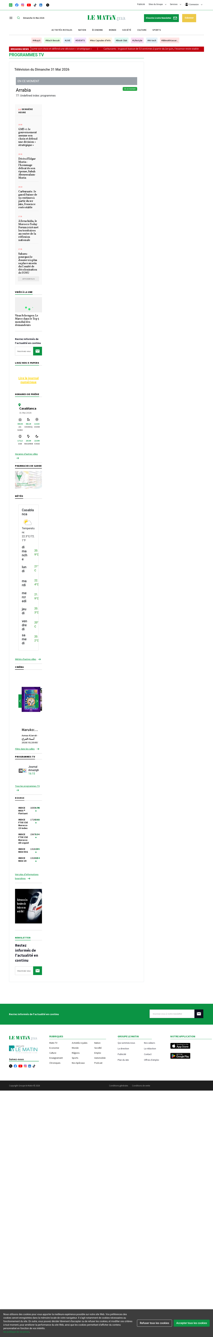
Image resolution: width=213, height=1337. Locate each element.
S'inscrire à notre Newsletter (161, 18)
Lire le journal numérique (28, 380)
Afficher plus (28, 279)
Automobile (100, 1057)
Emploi (97, 1052)
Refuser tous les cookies (154, 1323)
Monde (112, 30)
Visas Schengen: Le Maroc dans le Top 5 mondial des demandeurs (27, 320)
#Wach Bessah (53, 40)
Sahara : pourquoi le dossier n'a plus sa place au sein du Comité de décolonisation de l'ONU (27, 263)
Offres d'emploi (151, 1059)
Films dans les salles (25, 748)
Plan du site (123, 1059)
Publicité (141, 4)
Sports (156, 30)
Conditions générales (118, 1085)
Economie (54, 1047)
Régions (76, 1052)
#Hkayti (36, 40)
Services (175, 4)
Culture (142, 30)
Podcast (98, 1062)
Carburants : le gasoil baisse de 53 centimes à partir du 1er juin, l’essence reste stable (158, 48)
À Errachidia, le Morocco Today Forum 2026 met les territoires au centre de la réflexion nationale (28, 231)
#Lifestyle (137, 40)
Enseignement (56, 1057)
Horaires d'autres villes (26, 453)
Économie (97, 30)
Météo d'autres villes (25, 659)
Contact (148, 1054)
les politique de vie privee (16, 1331)
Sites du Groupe (157, 4)
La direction (123, 1048)
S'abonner (189, 18)
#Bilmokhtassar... (169, 40)
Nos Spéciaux (78, 1062)
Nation (82, 30)
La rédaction (150, 1048)
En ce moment (130, 89)
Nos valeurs (149, 1042)
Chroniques (54, 1062)
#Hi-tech (152, 40)
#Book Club (121, 40)
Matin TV (53, 1042)
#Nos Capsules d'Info (100, 40)
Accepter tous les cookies (191, 1323)
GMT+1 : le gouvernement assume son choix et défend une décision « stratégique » (53, 48)
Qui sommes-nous (126, 1042)
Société (126, 30)
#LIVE (67, 40)
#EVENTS (80, 40)
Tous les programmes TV (27, 786)
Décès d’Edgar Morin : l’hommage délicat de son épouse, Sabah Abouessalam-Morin (27, 168)
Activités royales (62, 30)
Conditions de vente (141, 1085)
